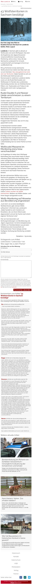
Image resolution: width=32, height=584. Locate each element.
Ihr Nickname (4, 248)
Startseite (3, 4)
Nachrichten (10, 4)
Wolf (23, 241)
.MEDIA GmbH (16, 582)
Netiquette (14, 287)
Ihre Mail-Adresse (5, 252)
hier (1, 287)
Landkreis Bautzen (5, 241)
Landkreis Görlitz (16, 241)
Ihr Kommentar (4, 259)
